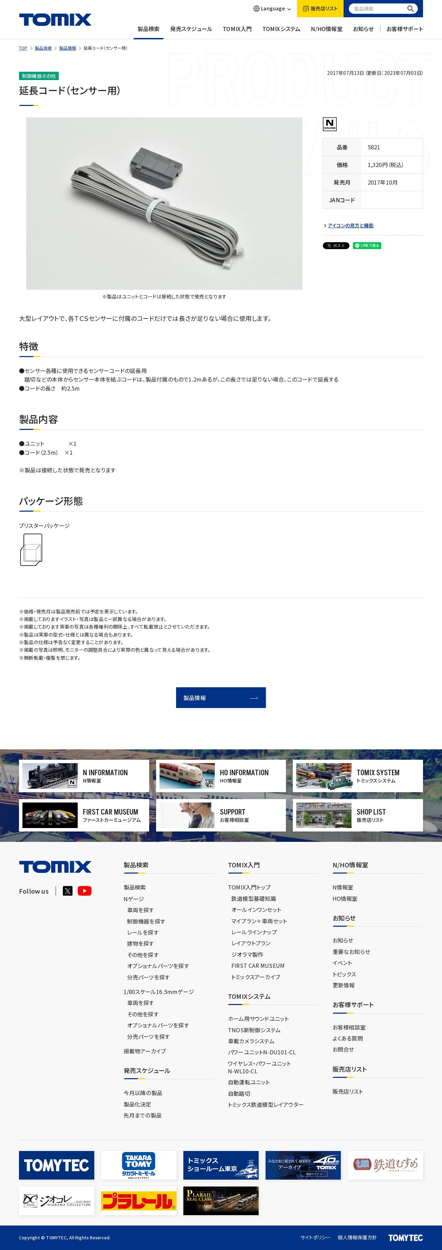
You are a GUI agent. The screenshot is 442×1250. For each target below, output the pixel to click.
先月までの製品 (143, 1115)
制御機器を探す (146, 921)
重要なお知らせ (351, 951)
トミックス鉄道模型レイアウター (266, 1104)
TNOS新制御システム (254, 1030)
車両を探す (140, 910)
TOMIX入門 (237, 32)
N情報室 (343, 887)
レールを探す (142, 932)
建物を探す (140, 943)
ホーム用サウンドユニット (258, 1018)
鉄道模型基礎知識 (253, 898)
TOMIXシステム (281, 32)
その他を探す (142, 955)
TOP (23, 48)
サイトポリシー (315, 1237)
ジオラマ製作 (247, 954)
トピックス (344, 974)
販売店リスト (348, 1091)
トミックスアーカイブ (255, 977)
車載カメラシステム (251, 1041)
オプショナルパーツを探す (158, 966)
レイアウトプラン (251, 943)
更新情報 (344, 985)
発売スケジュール (191, 32)
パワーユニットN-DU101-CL (262, 1052)
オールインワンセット (256, 909)
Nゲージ (134, 899)
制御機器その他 (39, 75)
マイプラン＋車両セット (259, 921)
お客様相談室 (349, 1027)
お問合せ (343, 1049)
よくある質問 (348, 1038)
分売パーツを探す (148, 977)
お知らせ (363, 32)
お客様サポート (404, 32)
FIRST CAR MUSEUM (258, 965)
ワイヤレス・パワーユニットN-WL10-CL (259, 1067)
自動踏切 (239, 1093)
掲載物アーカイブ (145, 1051)
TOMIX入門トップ (249, 887)
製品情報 (67, 48)
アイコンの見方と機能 (351, 225)
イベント (342, 962)
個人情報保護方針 (357, 1237)
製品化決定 (138, 1104)
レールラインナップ (254, 932)
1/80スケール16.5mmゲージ (159, 991)
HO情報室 (345, 898)
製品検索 (148, 32)
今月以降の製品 (143, 1093)
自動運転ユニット (249, 1082)
